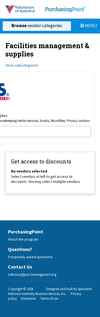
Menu (88, 25)
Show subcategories (21, 65)
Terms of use (49, 298)
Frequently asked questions (30, 256)
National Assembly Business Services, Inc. (37, 293)
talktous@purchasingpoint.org (32, 274)
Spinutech (85, 289)
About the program (23, 239)
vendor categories (36, 25)
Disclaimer (28, 298)
